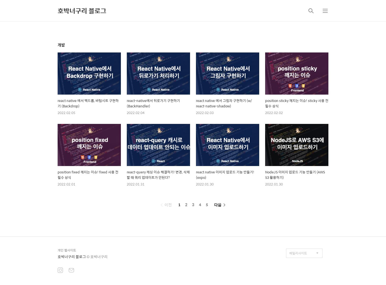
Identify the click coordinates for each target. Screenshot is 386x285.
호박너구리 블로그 (82, 11)
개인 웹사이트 (67, 250)
